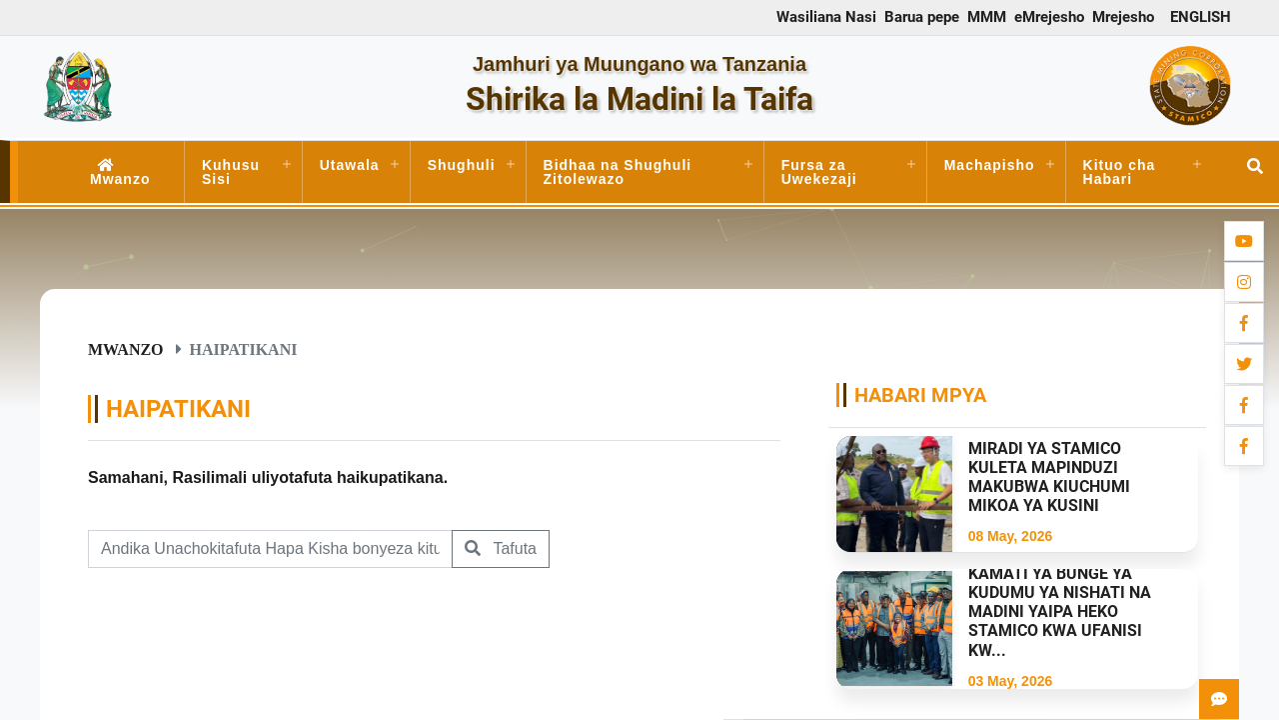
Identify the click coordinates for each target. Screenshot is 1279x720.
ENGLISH (1200, 17)
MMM (986, 17)
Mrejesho (1123, 17)
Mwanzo (120, 172)
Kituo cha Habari (1119, 172)
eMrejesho (1049, 17)
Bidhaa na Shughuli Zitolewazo (618, 172)
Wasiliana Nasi (826, 17)
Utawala (350, 165)
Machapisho (989, 165)
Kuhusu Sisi (231, 172)
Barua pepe (921, 17)
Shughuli (462, 165)
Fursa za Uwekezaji (819, 172)
